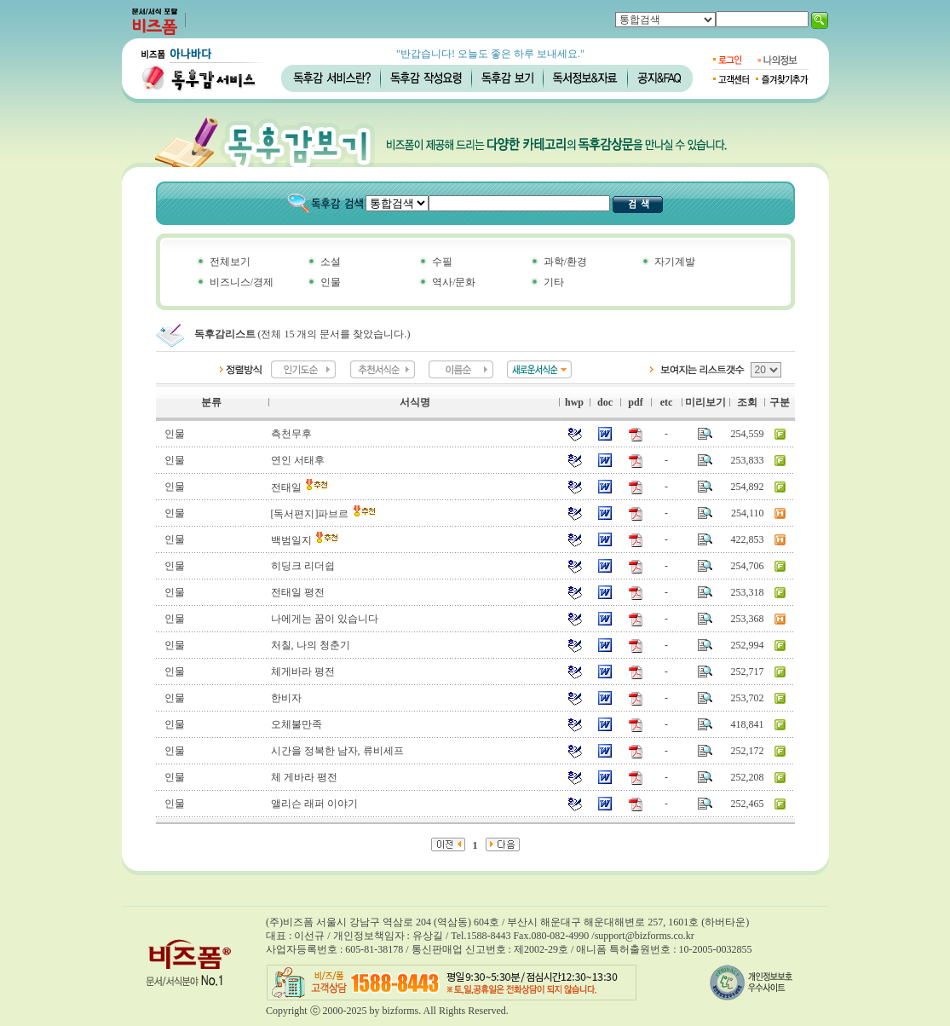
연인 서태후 (298, 460)
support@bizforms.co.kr (644, 936)
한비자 (286, 698)
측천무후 (291, 434)
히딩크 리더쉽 (303, 566)
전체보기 (230, 262)
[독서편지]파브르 (324, 514)
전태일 (300, 487)
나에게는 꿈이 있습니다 (324, 619)
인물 (330, 282)
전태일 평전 (298, 592)
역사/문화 (453, 282)
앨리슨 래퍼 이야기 (314, 804)
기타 (554, 282)
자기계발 (674, 262)
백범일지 (305, 540)
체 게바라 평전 (304, 777)
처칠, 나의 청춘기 (310, 645)
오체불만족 (296, 724)
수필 (442, 262)
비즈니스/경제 (241, 282)
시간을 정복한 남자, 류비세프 (337, 751)
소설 (330, 262)
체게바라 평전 (303, 671)
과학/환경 (565, 262)
